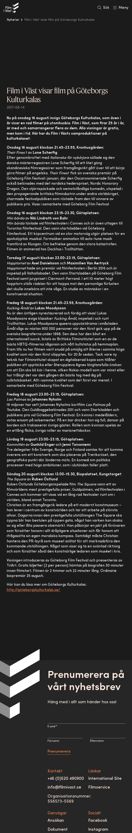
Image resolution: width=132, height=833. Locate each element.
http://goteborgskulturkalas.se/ (33, 590)
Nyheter (13, 20)
